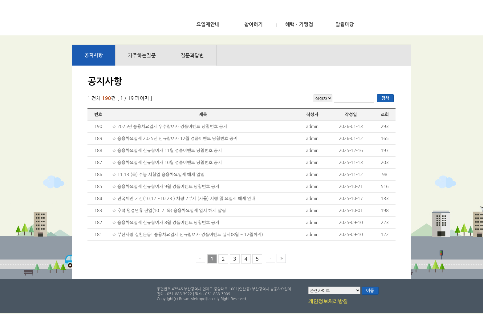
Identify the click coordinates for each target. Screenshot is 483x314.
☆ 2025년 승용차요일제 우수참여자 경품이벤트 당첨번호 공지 (169, 126)
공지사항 (93, 55)
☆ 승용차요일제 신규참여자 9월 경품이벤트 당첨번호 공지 (165, 186)
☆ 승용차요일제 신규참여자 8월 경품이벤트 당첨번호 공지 (165, 222)
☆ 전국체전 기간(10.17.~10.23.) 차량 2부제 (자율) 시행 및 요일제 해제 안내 (183, 198)
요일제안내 (207, 24)
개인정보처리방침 (328, 301)
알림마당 (344, 24)
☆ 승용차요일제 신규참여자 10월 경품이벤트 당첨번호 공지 (167, 162)
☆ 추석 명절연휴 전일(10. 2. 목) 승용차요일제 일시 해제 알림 (169, 210)
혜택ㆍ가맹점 (299, 24)
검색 (385, 98)
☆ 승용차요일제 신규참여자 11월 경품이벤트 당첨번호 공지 (167, 150)
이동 (370, 290)
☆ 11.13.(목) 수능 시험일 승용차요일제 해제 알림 (158, 174)
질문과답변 (192, 55)
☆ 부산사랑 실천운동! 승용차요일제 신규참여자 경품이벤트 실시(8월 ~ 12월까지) (187, 234)
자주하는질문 (142, 55)
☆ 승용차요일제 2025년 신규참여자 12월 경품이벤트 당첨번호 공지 (174, 138)
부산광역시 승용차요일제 (117, 19)
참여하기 (253, 24)
